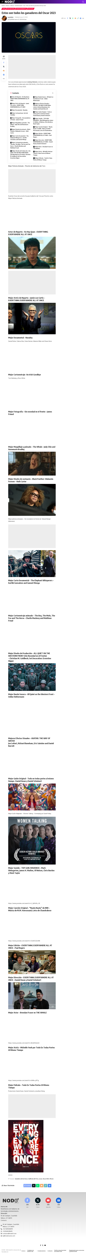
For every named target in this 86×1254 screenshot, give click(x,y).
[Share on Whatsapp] (73, 18)
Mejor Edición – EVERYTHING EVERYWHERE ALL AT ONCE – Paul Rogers (42, 135)
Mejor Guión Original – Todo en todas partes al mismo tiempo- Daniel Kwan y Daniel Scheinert (42, 113)
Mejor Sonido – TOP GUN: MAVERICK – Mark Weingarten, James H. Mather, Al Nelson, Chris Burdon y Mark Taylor (43, 121)
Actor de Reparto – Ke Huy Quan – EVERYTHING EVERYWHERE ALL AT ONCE (20, 98)
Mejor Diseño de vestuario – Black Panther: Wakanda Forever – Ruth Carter (20, 131)
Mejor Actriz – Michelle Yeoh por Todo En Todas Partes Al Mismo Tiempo (42, 153)
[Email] (75, 18)
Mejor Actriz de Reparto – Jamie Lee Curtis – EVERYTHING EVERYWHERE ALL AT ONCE (19, 105)
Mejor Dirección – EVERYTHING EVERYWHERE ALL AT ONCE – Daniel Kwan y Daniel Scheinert (43, 141)
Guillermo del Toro (33, 1179)
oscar (40, 1179)
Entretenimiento (21, 8)
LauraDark (10, 17)
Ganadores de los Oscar (21, 1179)
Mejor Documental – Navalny (19, 110)
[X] (38, 1203)
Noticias (30, 8)
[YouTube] (45, 1245)
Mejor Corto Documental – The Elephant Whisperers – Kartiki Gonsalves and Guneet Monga (19, 137)
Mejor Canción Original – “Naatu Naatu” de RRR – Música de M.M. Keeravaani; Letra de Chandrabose (42, 128)
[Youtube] (48, 1203)
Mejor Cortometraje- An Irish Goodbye (19, 114)
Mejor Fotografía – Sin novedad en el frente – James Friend (20, 118)
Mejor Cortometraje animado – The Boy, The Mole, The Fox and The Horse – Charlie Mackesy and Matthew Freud (20, 145)
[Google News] (59, 1203)
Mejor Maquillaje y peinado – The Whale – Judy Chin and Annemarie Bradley (20, 124)
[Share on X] (70, 18)
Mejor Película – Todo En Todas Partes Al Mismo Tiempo (42, 159)
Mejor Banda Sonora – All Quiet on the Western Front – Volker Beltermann (43, 98)
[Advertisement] (32, 67)
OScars (51, 1179)
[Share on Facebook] (67, 18)
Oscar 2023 (46, 1179)
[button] (3, 2)
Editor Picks (10, 8)
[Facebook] (27, 1203)
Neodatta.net (5, 1251)
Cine (4, 8)
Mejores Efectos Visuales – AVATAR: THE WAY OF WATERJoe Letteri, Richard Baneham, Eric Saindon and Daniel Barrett (42, 106)
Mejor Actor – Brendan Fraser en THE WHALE (43, 147)
